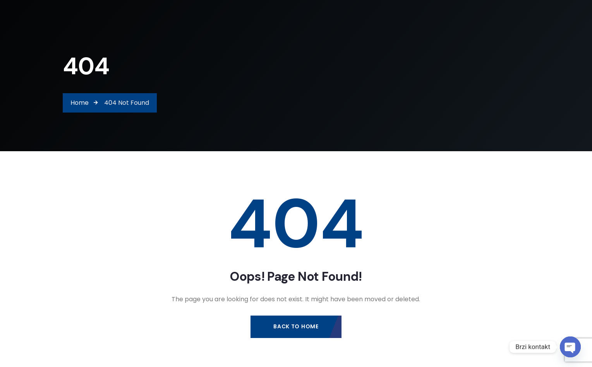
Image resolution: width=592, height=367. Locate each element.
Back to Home (295, 326)
